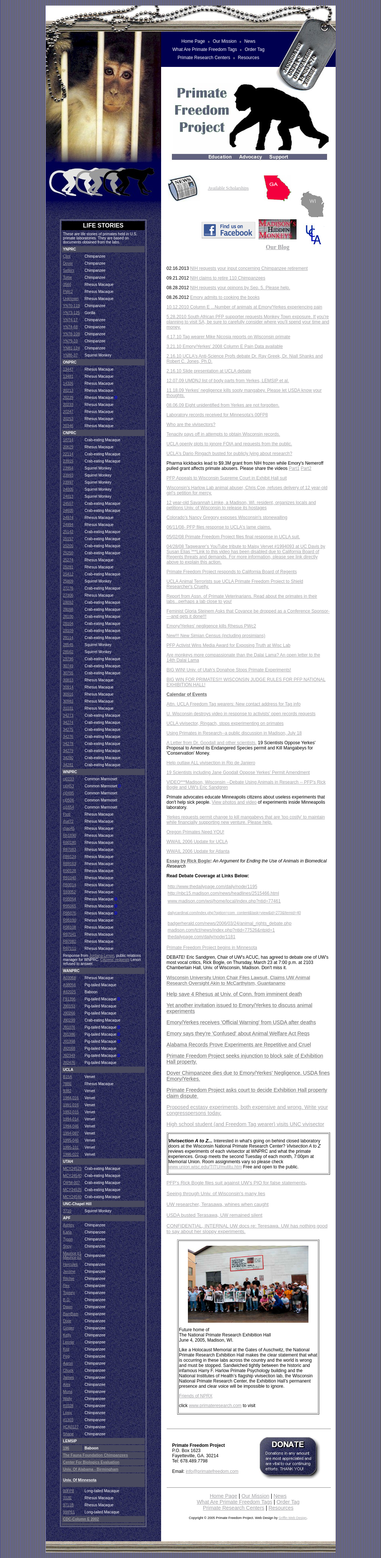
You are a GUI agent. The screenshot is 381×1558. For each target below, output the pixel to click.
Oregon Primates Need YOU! (195, 832)
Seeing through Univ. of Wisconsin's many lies (216, 1193)
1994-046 (71, 1126)
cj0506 (68, 800)
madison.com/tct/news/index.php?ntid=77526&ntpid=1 (221, 930)
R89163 (69, 864)
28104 (68, 624)
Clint (66, 256)
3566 (67, 285)
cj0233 (68, 779)
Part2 (306, 468)
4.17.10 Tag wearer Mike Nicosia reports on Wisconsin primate (229, 336)
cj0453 (68, 786)
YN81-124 (71, 348)
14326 (68, 383)
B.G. (66, 1300)
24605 (68, 511)
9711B (68, 1505)
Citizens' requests (114, 960)
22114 (68, 454)
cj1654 (68, 807)
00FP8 (68, 1491)
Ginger (68, 1328)
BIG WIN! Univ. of (185, 669)
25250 (68, 553)
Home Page (223, 1496)
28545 (68, 645)
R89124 (69, 857)
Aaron (68, 1363)
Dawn (68, 1307)
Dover (68, 263)
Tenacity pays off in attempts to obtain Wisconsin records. (223, 434)
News (279, 1496)
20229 (68, 398)
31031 (68, 708)
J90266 (69, 1013)
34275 (68, 730)
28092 (68, 602)
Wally (67, 1399)
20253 (68, 419)
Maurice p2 (72, 1257)
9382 (67, 1091)
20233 (68, 405)
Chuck (68, 1370)
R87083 (69, 850)
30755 (68, 673)
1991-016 (71, 1105)
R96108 (69, 927)
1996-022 (71, 1154)
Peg (66, 1356)
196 (66, 1448)
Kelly (67, 1335)
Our (272, 247)
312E (67, 1498)
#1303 (68, 1420)
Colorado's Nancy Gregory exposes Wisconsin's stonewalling (227, 517)
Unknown (71, 299)
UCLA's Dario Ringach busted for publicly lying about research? (229, 453)
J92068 (69, 1048)
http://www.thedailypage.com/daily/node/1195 (212, 886)
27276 (68, 588)
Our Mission (255, 1496)
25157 (68, 539)
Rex (66, 1286)
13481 (68, 376)
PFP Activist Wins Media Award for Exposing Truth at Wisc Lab (229, 645)
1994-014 (71, 1119)
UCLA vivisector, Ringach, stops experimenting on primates (225, 723)
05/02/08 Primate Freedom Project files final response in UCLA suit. (233, 536)
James (68, 1377)
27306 (68, 595)
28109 (68, 631)
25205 (68, 546)
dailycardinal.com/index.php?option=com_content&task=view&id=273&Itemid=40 (234, 913)
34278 (68, 744)
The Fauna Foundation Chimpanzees (95, 1455)
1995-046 (71, 1140)
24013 (68, 496)
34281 (68, 765)
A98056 (69, 985)
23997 (68, 482)
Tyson (68, 1239)
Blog (283, 247)
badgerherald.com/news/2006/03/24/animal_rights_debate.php (230, 923)
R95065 (69, 906)
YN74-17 (70, 320)
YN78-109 (71, 334)
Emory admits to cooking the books (225, 297)
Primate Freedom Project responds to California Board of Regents (232, 571)
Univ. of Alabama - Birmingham (90, 1469)
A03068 (69, 978)
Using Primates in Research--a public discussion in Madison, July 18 (234, 733)
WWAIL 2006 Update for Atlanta (198, 851)
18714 (68, 440)
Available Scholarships (228, 188)
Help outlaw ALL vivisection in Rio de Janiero (211, 762)
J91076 (69, 1027)
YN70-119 (71, 306)
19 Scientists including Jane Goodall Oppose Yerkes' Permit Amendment (238, 772)
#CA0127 (71, 1427)
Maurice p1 (72, 1253)
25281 (68, 567)
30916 (68, 694)
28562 (68, 652)
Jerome (69, 1272)
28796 (68, 659)
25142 (68, 532)
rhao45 (68, 828)
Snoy (67, 1246)
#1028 (68, 1406)
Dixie (67, 1321)
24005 (68, 489)
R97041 (69, 934)
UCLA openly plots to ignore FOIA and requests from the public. (229, 443)
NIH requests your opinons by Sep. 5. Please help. (240, 287)
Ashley (68, 1225)
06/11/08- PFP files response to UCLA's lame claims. (219, 527)
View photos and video (234, 802)
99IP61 (69, 1512)
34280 (68, 758)
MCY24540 (72, 1176)
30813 (68, 680)
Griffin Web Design (293, 1518)
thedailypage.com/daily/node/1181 (202, 936)
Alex (66, 1385)
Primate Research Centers (233, 1508)
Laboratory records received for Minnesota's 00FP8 (217, 414)
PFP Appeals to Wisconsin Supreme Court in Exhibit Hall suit (227, 478)
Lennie (68, 1342)
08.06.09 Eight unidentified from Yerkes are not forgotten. (223, 405)
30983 (68, 701)
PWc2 (68, 292)
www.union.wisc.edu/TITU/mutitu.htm (205, 1167)
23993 (68, 475)
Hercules (70, 1264)
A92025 (69, 992)
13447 (68, 369)
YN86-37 (70, 355)
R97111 (69, 948)
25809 (68, 581)
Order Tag (288, 1502)
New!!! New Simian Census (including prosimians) (216, 635)
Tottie (67, 277)
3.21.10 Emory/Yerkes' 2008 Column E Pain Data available (225, 346)
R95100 (69, 920)
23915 (68, 461)
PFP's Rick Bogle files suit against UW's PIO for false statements (236, 1183)
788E (67, 1084)
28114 (68, 638)
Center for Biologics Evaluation (91, 1462)
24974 (68, 518)
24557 (68, 503)
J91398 (69, 1041)
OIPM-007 (71, 1183)
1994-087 (71, 1133)
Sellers (68, 270)
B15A (67, 1077)
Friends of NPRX (195, 1396)
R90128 (69, 871)
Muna (67, 1392)
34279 (68, 751)
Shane (68, 1434)
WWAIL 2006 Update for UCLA (197, 841)
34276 (68, 737)
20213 (68, 390)
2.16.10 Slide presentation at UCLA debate (209, 371)
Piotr (67, 814)
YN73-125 (71, 313)
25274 (68, 560)
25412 (68, 574)
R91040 (69, 878)
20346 (68, 426)
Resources (281, 1508)
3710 (67, 1211)
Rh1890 (69, 835)
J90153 (69, 1006)
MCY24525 (72, 1169)
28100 (68, 617)
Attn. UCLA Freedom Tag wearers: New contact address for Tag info (234, 704)
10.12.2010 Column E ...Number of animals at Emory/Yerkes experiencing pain (244, 307)
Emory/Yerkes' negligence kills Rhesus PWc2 (211, 626)
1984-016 (71, 1098)
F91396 (69, 999)
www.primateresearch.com (215, 1405)
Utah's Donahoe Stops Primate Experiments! (247, 669)
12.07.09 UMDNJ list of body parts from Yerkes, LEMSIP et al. (228, 380)
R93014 (69, 885)
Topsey (69, 1293)
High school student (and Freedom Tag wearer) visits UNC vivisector (245, 1124)
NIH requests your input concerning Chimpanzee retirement (249, 268)
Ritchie (68, 1279)
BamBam (70, 1314)
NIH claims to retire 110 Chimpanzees (227, 278)
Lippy (67, 1413)
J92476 (69, 1063)
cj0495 (68, 793)
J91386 (69, 1034)
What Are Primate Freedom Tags (234, 1502)
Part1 (294, 468)
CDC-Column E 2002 (81, 1519)
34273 (68, 715)
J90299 (69, 1020)
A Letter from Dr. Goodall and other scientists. (212, 742)
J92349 (69, 1056)
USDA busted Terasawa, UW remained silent (215, 1215)
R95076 (69, 913)
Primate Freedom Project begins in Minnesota (212, 947)
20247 (68, 412)
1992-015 (71, 1112)
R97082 (69, 941)
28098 (68, 609)
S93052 (69, 892)
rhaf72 (68, 821)
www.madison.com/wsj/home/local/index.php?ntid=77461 (224, 901)
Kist (66, 1349)
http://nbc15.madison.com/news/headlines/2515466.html (223, 893)
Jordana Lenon (101, 956)
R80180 (69, 843)
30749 (68, 666)
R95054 (69, 899)
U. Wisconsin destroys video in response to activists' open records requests (241, 713)
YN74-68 (70, 327)
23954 (68, 468)
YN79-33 (70, 341)
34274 (68, 722)
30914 (68, 687)
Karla (67, 1232)
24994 (68, 525)
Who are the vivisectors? (191, 424)
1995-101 (71, 1147)
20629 (68, 447)
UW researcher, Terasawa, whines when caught (218, 1204)
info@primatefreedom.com (212, 1471)
